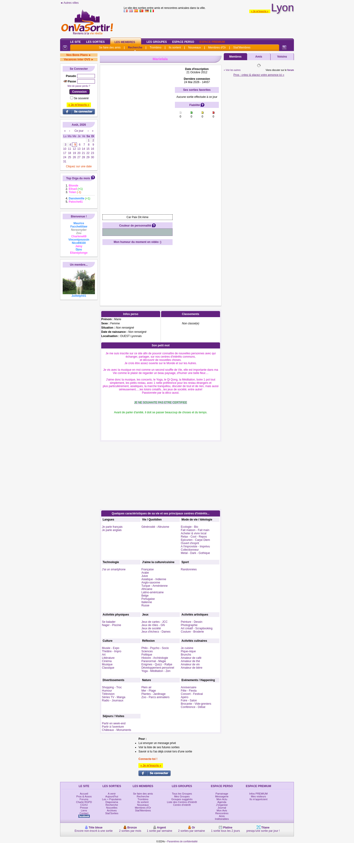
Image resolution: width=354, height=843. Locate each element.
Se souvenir (81, 98)
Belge (145, 595)
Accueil (84, 793)
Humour (107, 690)
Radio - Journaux (112, 700)
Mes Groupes (182, 796)
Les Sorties (95, 42)
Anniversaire (188, 687)
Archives (112, 810)
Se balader (109, 621)
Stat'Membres (241, 47)
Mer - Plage (148, 690)
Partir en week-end (114, 723)
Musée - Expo (110, 648)
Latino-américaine (152, 592)
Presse (84, 807)
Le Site (75, 42)
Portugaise (148, 599)
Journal (222, 807)
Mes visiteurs (258, 796)
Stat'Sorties (111, 813)
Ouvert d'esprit (190, 543)
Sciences (147, 651)
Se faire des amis (110, 47)
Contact (83, 813)
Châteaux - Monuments (116, 730)
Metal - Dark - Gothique (195, 553)
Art (103, 654)
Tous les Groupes (182, 793)
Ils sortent (175, 47)
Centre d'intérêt (182, 804)
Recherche (135, 47)
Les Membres (125, 42)
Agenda (221, 802)
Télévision (108, 694)
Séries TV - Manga (113, 697)
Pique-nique (188, 651)
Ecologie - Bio (189, 526)
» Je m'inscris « (259, 11)
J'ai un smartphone (114, 569)
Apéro (184, 697)
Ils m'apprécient (258, 799)
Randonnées (189, 569)
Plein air (146, 687)
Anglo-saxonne (150, 582)
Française (147, 569)
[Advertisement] (209, 24)
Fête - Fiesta (188, 690)
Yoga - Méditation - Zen (155, 671)
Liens (84, 810)
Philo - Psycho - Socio (155, 648)
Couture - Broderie (192, 631)
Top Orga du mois (78, 178)
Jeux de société (151, 628)
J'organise (222, 804)
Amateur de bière (191, 667)
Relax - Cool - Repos (194, 536)
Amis (258, 56)
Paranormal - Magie (153, 661)
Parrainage (222, 793)
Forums (84, 799)
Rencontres (221, 813)
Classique (108, 667)
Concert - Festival (192, 694)
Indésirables (222, 818)
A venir (112, 793)
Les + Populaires (111, 799)
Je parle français (112, 526)
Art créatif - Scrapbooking (196, 628)
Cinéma (107, 661)
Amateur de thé (190, 661)
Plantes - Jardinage (153, 694)
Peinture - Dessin (191, 621)
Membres (235, 56)
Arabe (145, 572)
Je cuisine (187, 648)
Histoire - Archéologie (154, 658)
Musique (107, 664)
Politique (146, 654)
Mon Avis (222, 810)
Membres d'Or (217, 47)
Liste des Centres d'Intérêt (182, 802)
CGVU (84, 804)
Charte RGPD (84, 802)
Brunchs (186, 654)
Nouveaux (194, 47)
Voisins (282, 56)
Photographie (189, 625)
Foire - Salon (189, 700)
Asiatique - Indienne (153, 579)
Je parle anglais (112, 530)
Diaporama (111, 802)
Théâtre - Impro (111, 651)
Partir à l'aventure (113, 726)
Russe (145, 605)
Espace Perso (183, 42)
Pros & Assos (83, 796)
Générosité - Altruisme (155, 526)
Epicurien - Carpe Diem (195, 540)
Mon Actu (222, 799)
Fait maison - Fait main (195, 530)
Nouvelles (111, 807)
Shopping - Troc (112, 687)
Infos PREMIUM (258, 793)
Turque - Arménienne (154, 585)
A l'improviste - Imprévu (195, 546)
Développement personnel (157, 667)
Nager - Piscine (111, 625)
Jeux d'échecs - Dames (155, 631)
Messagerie (221, 796)
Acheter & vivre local (193, 533)
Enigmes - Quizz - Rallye (156, 664)
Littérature (108, 658)
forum (290, 70)
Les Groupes (157, 42)
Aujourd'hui (111, 796)
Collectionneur (190, 549)
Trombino (155, 47)
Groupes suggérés (182, 799)
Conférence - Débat (193, 707)
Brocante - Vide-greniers (196, 703)
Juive (144, 576)
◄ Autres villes (69, 2)
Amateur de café (191, 658)
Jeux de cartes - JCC (154, 621)
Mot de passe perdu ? (79, 86)
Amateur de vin (190, 664)
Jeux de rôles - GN (153, 625)
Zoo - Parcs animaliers (155, 697)
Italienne (146, 602)
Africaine (146, 589)
